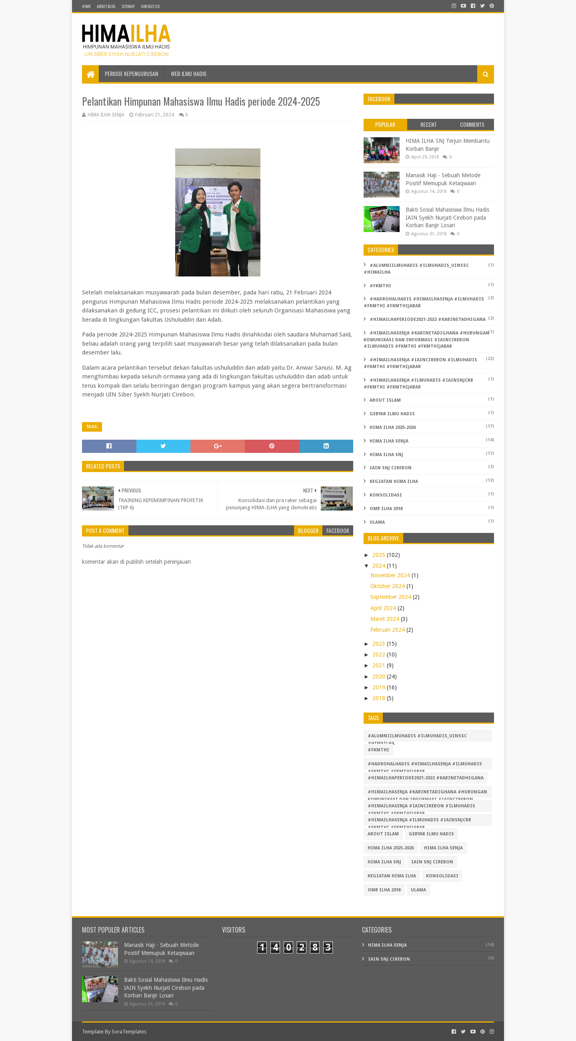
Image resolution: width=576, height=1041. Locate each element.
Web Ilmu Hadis (188, 73)
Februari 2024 (388, 630)
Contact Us (150, 6)
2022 (379, 654)
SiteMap (128, 6)
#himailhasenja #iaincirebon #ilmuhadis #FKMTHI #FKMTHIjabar (421, 807)
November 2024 (391, 575)
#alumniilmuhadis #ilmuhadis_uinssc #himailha (417, 737)
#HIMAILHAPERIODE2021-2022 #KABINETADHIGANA (428, 319)
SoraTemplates (129, 1032)
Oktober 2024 (388, 586)
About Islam (385, 400)
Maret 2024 (385, 619)
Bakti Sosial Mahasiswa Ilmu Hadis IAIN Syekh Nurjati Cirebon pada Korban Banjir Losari (447, 217)
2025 (379, 555)
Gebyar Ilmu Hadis (392, 413)
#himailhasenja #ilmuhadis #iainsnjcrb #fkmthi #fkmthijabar (419, 821)
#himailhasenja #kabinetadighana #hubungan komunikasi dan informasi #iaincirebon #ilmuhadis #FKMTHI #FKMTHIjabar (426, 339)
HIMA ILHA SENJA (389, 441)
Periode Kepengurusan (131, 73)
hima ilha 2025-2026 (393, 427)
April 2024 (384, 608)
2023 (379, 644)
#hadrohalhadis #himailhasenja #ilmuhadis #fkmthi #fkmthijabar (425, 765)
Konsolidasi (386, 495)
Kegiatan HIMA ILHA (394, 481)
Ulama (377, 522)
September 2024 (391, 597)
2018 (379, 698)
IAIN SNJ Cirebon (391, 467)
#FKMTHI (380, 285)
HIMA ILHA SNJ (386, 454)
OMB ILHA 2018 (386, 508)
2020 (379, 676)
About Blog (106, 6)
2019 (379, 687)
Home (86, 6)
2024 (379, 566)
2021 (379, 665)
